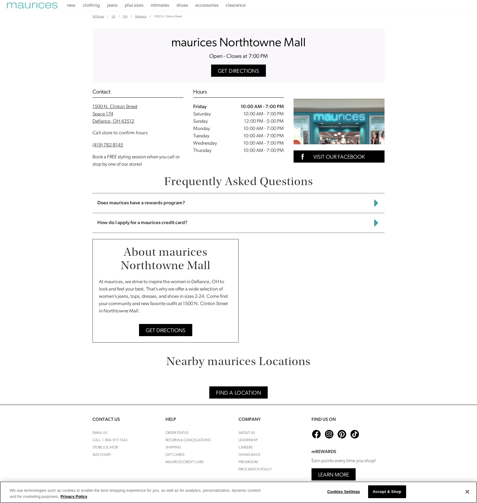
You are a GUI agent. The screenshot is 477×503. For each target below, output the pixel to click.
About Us (246, 433)
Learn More (333, 475)
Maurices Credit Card (184, 462)
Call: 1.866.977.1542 (109, 440)
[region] (238, 492)
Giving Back (249, 455)
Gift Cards (174, 455)
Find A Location (238, 393)
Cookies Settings (343, 491)
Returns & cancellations (188, 440)
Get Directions (238, 71)
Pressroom (248, 462)
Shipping (173, 447)
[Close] (467, 491)
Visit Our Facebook (331, 156)
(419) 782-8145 (107, 145)
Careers (245, 447)
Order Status (176, 433)
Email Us (99, 433)
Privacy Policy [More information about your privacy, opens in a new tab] (74, 496)
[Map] (314, 291)
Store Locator (105, 447)
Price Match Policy (255, 469)
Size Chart (101, 455)
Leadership (248, 440)
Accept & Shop (387, 491)
